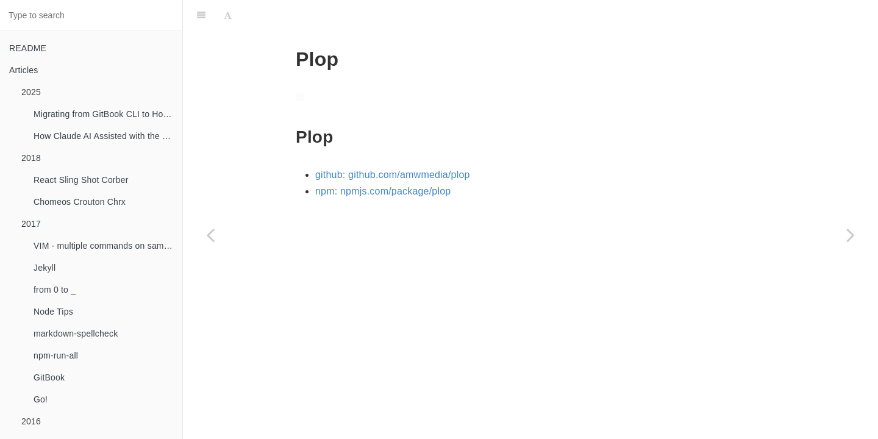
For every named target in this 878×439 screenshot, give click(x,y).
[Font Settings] (228, 15)
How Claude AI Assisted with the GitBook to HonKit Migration (108, 136)
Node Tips (53, 311)
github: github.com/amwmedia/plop (392, 175)
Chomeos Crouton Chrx (80, 202)
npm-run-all (56, 355)
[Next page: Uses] (850, 234)
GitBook (49, 377)
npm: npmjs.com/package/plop (383, 191)
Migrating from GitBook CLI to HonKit (106, 114)
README (27, 48)
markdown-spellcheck (76, 333)
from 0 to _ (55, 289)
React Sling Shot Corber (81, 180)
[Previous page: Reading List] (210, 234)
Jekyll (44, 268)
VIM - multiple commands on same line (108, 246)
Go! (41, 399)
